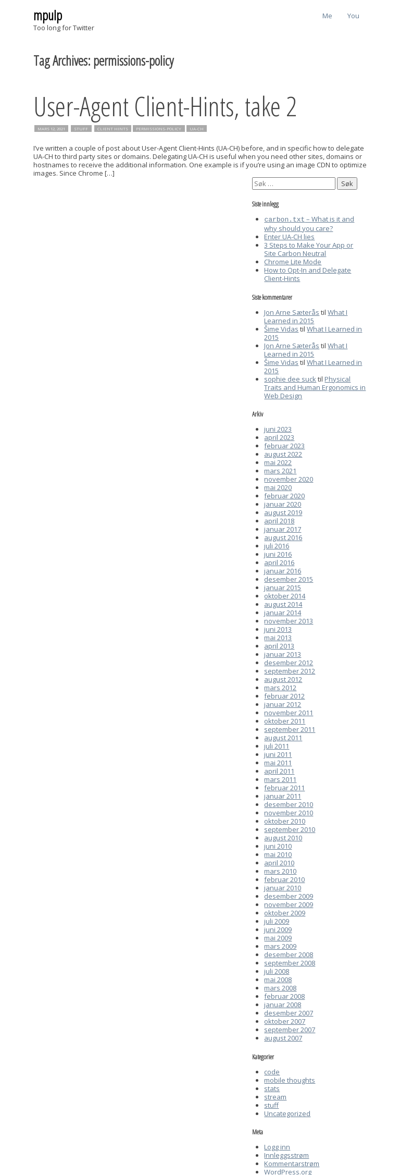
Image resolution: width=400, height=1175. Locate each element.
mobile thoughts (289, 1079)
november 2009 (288, 903)
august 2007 (283, 1037)
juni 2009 (278, 928)
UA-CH (197, 128)
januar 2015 (282, 586)
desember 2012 (288, 661)
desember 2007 (288, 1012)
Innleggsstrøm (286, 1154)
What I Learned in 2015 (305, 315)
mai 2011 (278, 761)
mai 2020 (278, 486)
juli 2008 (276, 970)
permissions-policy (158, 128)
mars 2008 (280, 987)
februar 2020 (284, 494)
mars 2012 (280, 686)
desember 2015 (288, 578)
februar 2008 (284, 995)
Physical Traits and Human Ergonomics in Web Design (315, 386)
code (272, 1070)
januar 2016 (282, 569)
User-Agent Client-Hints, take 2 (165, 105)
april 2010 (279, 861)
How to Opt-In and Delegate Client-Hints (307, 273)
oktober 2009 (284, 911)
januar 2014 (282, 611)
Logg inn (277, 1145)
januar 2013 (282, 653)
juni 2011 (278, 753)
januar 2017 (282, 528)
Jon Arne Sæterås (291, 311)
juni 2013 (278, 628)
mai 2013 (278, 636)
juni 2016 (278, 553)
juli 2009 (276, 920)
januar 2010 (282, 886)
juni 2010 (278, 845)
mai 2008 (278, 978)
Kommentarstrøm (291, 1162)
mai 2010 (278, 853)
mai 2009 (278, 936)
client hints (112, 128)
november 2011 (288, 711)
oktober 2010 (284, 820)
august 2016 (283, 536)
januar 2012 (282, 703)
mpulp (47, 15)
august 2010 (283, 836)
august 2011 (283, 736)
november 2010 (288, 811)
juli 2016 (276, 544)
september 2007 (289, 1028)
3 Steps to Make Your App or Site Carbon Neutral (308, 248)
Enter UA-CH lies (289, 235)
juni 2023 (278, 428)
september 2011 (289, 728)
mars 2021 (280, 469)
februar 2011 (284, 786)
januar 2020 (282, 503)
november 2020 (288, 478)
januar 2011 (282, 795)
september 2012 (289, 670)
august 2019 (283, 511)
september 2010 (289, 828)
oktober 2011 (284, 720)
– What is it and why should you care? (309, 223)
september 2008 (289, 961)
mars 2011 (280, 778)
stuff (81, 128)
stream (275, 1095)
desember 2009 (288, 895)
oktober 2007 (284, 1020)
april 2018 (279, 519)
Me (327, 15)
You (353, 15)
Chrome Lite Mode (292, 260)
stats (272, 1087)
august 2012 (283, 678)
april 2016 (279, 561)
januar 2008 (282, 1003)
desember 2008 (288, 953)
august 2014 (283, 603)
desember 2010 (288, 803)
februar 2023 (284, 444)
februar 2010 (284, 878)
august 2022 (283, 453)
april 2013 (279, 645)
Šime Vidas (281, 328)
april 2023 (279, 436)
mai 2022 (278, 461)
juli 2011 (276, 745)
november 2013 (288, 620)
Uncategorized (287, 1112)
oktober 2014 (284, 594)
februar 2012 (284, 695)
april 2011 (279, 770)
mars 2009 (280, 945)
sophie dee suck (290, 378)
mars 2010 (280, 870)
